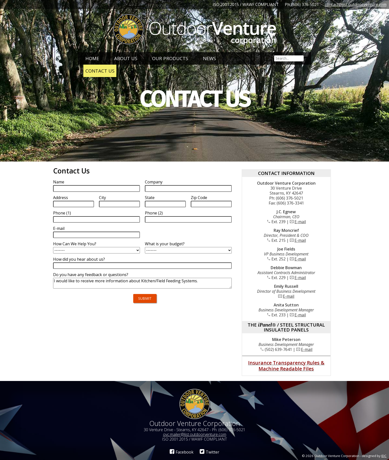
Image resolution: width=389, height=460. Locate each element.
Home (92, 58)
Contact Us (99, 71)
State (150, 198)
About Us (125, 58)
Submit (145, 298)
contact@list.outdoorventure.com (356, 4)
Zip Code (199, 198)
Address (60, 198)
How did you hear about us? (79, 259)
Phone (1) (62, 213)
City (102, 198)
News (209, 58)
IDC (384, 456)
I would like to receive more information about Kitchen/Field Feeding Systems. (142, 283)
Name (58, 182)
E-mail (59, 228)
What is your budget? (165, 244)
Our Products (170, 58)
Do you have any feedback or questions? (90, 275)
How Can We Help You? (74, 244)
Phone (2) (154, 213)
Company (153, 182)
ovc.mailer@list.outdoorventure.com (194, 434)
